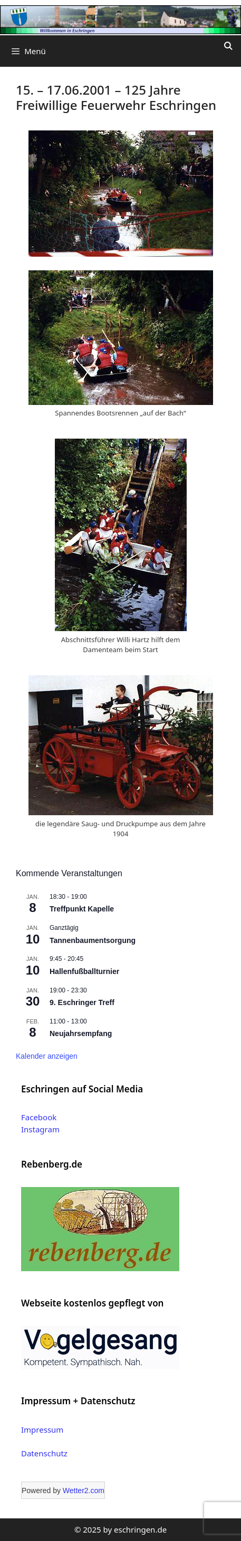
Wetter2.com (83, 1490)
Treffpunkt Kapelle (82, 909)
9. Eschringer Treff (82, 1002)
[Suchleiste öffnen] (228, 45)
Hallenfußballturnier (84, 971)
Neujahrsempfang (81, 1033)
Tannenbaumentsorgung (93, 940)
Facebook (38, 1117)
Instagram (40, 1129)
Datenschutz (44, 1453)
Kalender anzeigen (47, 1056)
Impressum (42, 1429)
